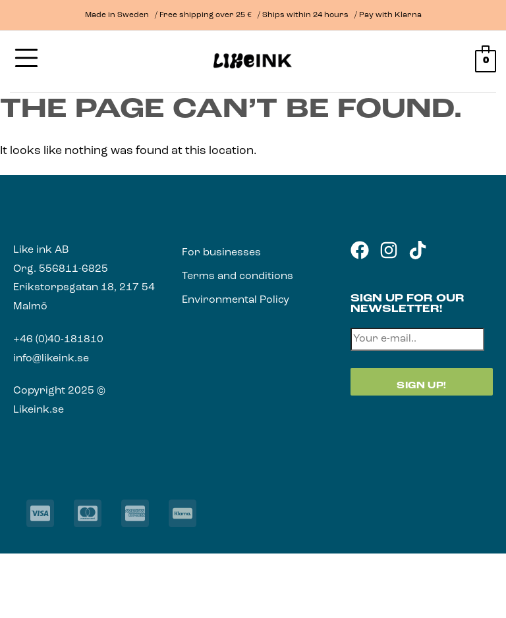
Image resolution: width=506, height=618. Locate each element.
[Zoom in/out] (12, 565)
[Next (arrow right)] (47, 597)
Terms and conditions (237, 276)
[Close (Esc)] (118, 565)
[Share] (82, 565)
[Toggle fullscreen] (47, 565)
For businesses (221, 252)
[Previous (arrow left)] (12, 597)
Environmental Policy (235, 300)
